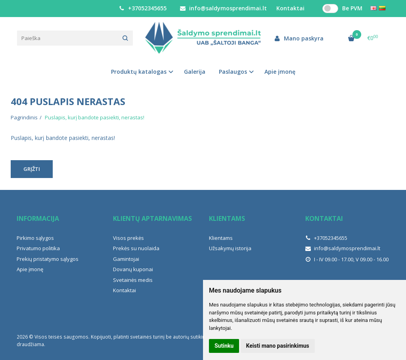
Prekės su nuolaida (136, 248)
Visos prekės (128, 237)
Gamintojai (126, 258)
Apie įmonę (279, 71)
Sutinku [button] (224, 346)
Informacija (38, 218)
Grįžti (31, 168)
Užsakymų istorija (230, 248)
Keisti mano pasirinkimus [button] (277, 346)
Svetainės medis (133, 279)
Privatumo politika (38, 248)
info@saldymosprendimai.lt (223, 8)
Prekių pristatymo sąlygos (48, 258)
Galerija (194, 71)
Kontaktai (124, 290)
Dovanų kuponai (133, 269)
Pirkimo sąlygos (35, 237)
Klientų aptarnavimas (152, 218)
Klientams (227, 218)
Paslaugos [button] (233, 71)
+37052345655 (143, 8)
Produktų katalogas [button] (139, 71)
